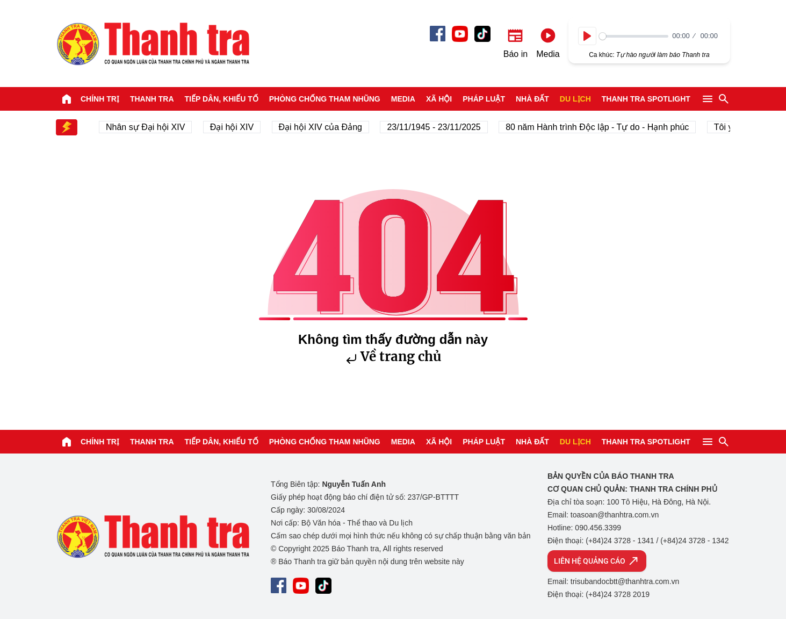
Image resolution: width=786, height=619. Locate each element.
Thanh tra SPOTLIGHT (646, 99)
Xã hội (439, 99)
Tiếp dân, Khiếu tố (221, 99)
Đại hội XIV (234, 127)
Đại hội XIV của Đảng (322, 127)
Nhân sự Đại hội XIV (148, 127)
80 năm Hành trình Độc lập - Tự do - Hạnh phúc (599, 127)
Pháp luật (484, 99)
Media (403, 99)
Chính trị (100, 99)
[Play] (587, 36)
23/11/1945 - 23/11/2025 (436, 127)
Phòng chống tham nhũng (324, 99)
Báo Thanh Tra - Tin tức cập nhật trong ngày (152, 43)
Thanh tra (152, 99)
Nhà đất (532, 99)
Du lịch (575, 99)
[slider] (633, 36)
